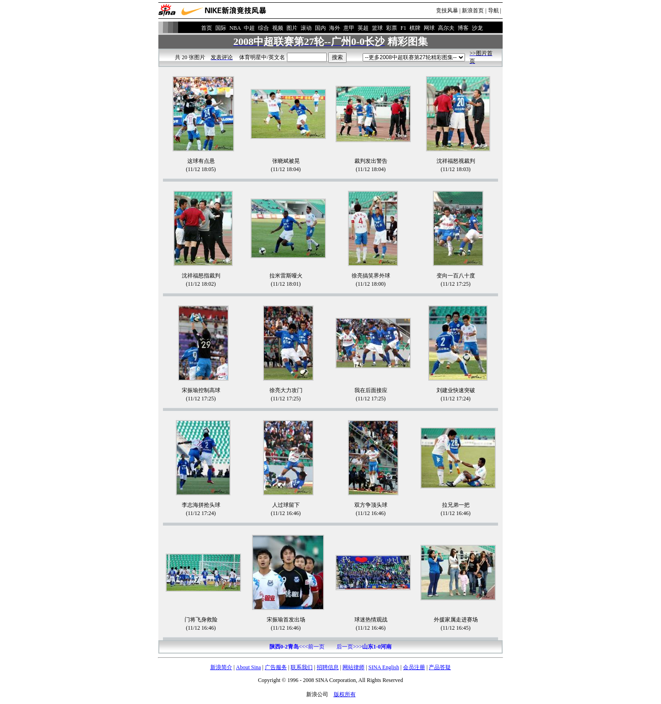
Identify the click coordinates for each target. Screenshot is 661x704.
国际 (220, 28)
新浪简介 (221, 667)
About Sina (248, 667)
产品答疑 (440, 667)
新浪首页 (473, 10)
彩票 (391, 28)
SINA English (383, 667)
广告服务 (276, 667)
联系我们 (302, 667)
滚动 (306, 28)
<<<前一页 (297, 646)
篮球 (377, 28)
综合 (263, 28)
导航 (493, 10)
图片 (291, 28)
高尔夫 (446, 28)
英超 (363, 28)
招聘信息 (328, 667)
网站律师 (353, 667)
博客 (463, 28)
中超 (249, 28)
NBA (235, 28)
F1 (403, 28)
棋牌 (414, 28)
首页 (206, 28)
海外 (334, 28)
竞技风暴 (447, 10)
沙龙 (477, 28)
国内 (320, 28)
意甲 (348, 28)
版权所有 (345, 694)
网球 (429, 28)
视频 (277, 28)
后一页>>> (364, 646)
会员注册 (414, 667)
